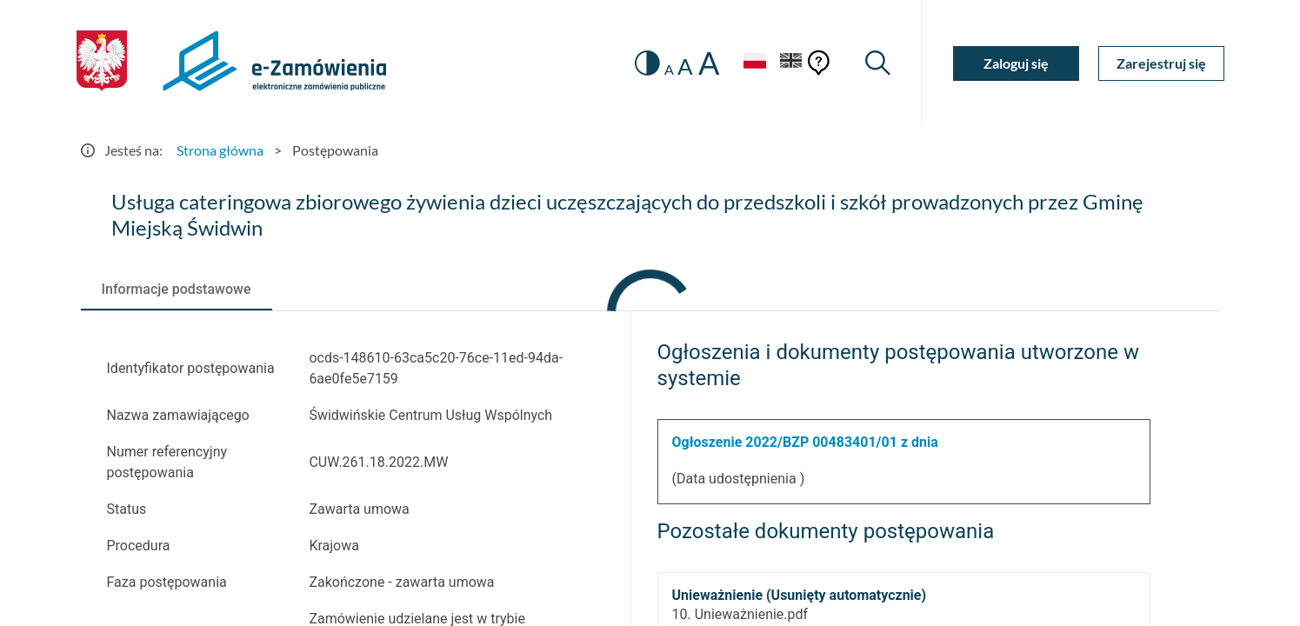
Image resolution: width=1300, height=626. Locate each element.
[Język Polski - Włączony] (754, 63)
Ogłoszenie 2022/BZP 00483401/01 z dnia (805, 442)
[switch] (647, 63)
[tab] (176, 289)
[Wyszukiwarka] (878, 63)
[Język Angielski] (791, 63)
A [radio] (669, 69)
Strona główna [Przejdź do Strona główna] (220, 150)
